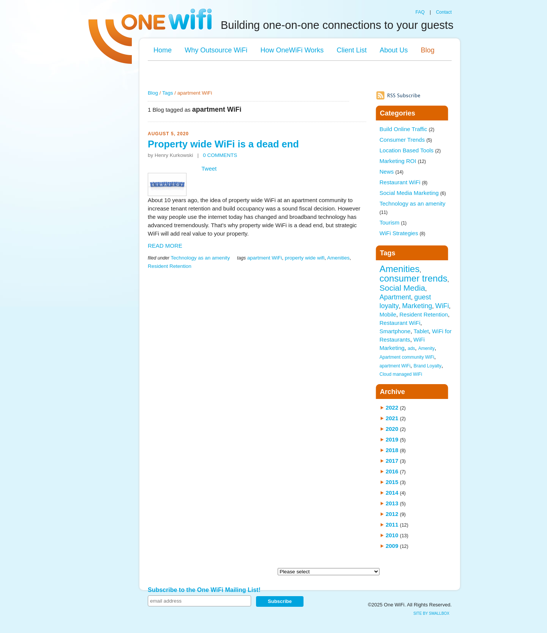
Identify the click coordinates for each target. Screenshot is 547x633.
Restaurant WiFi (403, 182)
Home (162, 50)
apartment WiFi (264, 258)
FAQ (420, 12)
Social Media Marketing (412, 193)
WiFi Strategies (402, 233)
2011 (392, 524)
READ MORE (165, 245)
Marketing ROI (402, 161)
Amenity (426, 348)
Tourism (392, 222)
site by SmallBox (431, 613)
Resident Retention (169, 266)
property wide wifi (304, 258)
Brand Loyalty (427, 366)
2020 (392, 429)
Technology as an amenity (200, 258)
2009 (392, 546)
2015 (392, 482)
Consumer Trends (405, 139)
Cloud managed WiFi (400, 374)
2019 (392, 439)
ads (411, 348)
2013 (392, 503)
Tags (167, 93)
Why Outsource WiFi (216, 50)
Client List (352, 50)
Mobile (387, 314)
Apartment (395, 297)
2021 (392, 418)
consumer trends (413, 278)
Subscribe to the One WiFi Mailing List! (204, 590)
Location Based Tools (410, 150)
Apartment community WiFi (406, 357)
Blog (428, 50)
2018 (392, 450)
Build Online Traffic (406, 129)
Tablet (421, 331)
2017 (392, 460)
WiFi (442, 306)
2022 (392, 407)
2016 (392, 471)
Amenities (338, 258)
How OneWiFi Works (292, 50)
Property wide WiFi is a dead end (223, 144)
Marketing (417, 306)
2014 (392, 492)
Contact (444, 12)
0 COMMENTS (220, 155)
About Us (393, 50)
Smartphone (395, 331)
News (391, 171)
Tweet (209, 168)
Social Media (402, 287)
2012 (392, 514)
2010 (392, 535)
